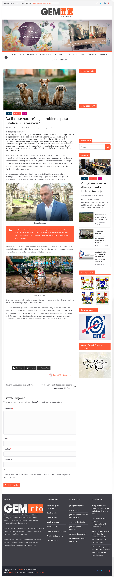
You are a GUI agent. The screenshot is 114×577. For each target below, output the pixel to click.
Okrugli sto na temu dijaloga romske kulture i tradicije (93, 187)
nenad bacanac (51, 128)
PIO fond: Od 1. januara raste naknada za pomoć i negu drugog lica (100, 256)
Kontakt (63, 60)
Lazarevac (17, 113)
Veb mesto (7, 459)
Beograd (30, 54)
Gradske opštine (53, 527)
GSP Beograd (74, 510)
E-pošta (7, 449)
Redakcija (10, 128)
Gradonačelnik (52, 513)
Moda (91, 54)
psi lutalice (61, 128)
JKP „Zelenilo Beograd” (77, 534)
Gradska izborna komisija (56, 531)
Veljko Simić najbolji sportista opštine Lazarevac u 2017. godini (58, 386)
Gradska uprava (53, 522)
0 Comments (31, 128)
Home (14, 54)
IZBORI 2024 (44, 54)
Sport (83, 54)
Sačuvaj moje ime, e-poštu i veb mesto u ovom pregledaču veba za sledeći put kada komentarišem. (37, 476)
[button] (35, 54)
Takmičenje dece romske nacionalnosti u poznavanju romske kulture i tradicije (101, 237)
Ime (5, 438)
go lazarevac (42, 128)
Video (54, 60)
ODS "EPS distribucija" (77, 522)
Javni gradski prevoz (76, 506)
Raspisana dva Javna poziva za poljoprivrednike (101, 217)
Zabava (102, 54)
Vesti (22, 54)
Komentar (8, 408)
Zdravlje (71, 54)
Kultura (58, 54)
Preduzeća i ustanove (55, 536)
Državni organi (52, 540)
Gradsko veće (52, 517)
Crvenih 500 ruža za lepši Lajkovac (18, 385)
